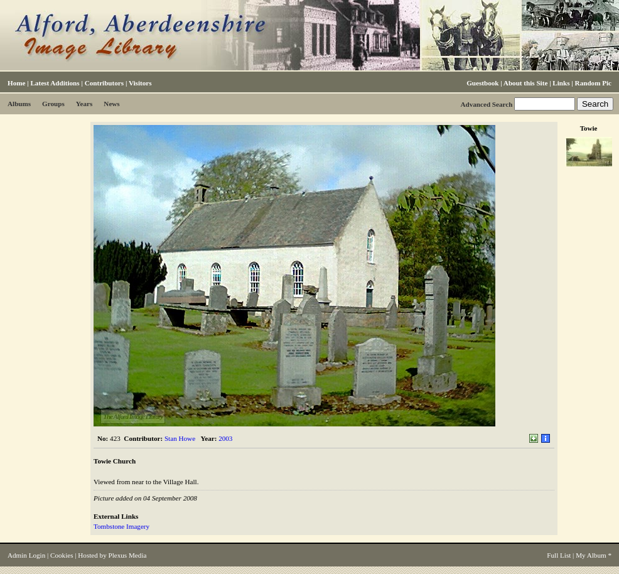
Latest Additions (54, 83)
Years (84, 103)
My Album (591, 555)
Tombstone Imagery (121, 526)
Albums (19, 103)
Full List (559, 555)
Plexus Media (128, 555)
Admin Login (26, 555)
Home (16, 83)
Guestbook (482, 83)
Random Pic (593, 83)
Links (560, 83)
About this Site (525, 83)
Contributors (104, 83)
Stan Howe (179, 438)
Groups (53, 103)
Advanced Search (486, 104)
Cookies (61, 555)
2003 (225, 438)
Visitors (140, 83)
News (111, 103)
